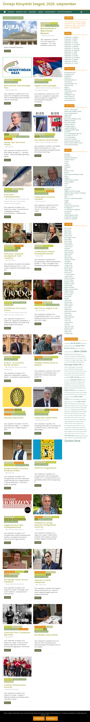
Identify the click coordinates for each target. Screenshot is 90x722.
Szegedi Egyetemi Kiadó (71, 215)
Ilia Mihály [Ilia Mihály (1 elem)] (72, 388)
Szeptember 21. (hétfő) (70, 52)
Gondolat (67, 165)
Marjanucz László (69, 283)
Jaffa (26, 571)
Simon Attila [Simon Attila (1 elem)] (81, 417)
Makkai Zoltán (25, 199)
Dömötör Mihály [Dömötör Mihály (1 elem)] (68, 369)
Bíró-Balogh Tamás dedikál (46, 635)
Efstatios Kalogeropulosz (20, 312)
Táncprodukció (8, 305)
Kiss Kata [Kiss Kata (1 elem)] (84, 388)
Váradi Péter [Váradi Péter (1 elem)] (70, 437)
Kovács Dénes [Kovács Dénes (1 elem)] (76, 394)
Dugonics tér (54, 23)
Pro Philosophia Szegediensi (72, 209)
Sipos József (67, 307)
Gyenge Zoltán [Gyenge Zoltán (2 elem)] (76, 380)
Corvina (66, 161)
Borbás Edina (68, 241)
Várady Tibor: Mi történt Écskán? (14, 143)
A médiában (32, 12)
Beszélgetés (38, 246)
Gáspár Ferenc (68, 254)
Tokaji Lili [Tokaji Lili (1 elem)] (66, 433)
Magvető (66, 189)
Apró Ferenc (38, 302)
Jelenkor (66, 172)
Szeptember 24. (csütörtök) (72, 57)
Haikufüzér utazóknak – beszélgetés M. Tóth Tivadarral (14, 256)
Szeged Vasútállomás (70, 128)
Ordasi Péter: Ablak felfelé (45, 417)
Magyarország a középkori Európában (75, 193)
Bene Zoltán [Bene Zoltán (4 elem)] (80, 351)
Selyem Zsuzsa (68, 304)
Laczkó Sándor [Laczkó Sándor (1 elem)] (83, 399)
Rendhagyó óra (68, 94)
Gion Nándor (47, 142)
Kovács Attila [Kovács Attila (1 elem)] (70, 394)
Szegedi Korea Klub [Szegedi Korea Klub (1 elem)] (79, 421)
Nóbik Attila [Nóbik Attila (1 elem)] (84, 407)
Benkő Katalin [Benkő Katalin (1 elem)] (67, 354)
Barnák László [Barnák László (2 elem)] (69, 348)
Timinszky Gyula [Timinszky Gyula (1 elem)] (83, 431)
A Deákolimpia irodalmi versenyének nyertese (44, 252)
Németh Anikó (10, 473)
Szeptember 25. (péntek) (71, 59)
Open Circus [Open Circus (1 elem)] (67, 409)
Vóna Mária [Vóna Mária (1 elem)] (76, 437)
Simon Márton (68, 306)
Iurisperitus (18, 410)
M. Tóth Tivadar (19, 246)
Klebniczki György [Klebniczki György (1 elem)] (78, 390)
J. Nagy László (68, 265)
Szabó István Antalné (70, 311)
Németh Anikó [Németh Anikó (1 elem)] (77, 407)
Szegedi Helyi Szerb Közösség (45, 88)
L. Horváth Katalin (69, 274)
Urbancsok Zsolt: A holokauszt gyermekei (17, 633)
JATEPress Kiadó (39, 189)
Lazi (36, 359)
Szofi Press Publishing (70, 219)
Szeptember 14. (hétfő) (70, 39)
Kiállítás (66, 89)
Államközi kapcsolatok (13, 417)
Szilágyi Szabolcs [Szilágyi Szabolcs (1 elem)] (68, 429)
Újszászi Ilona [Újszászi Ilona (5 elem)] (72, 440)
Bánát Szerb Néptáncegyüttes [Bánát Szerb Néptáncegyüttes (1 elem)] (78, 356)
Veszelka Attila (68, 333)
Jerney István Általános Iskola (72, 119)
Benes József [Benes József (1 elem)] (71, 351)
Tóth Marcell (10, 637)
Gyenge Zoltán (68, 258)
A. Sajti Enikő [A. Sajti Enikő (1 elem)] (67, 343)
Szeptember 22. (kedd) (70, 54)
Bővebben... (51, 718)
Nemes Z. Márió (69, 293)
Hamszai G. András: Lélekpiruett (42, 581)
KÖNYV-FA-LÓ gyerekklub (45, 468)
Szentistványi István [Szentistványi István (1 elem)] (75, 427)
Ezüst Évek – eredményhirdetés (12, 195)
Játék (42, 25)
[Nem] (88, 716)
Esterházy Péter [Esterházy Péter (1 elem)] (78, 371)
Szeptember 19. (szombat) (71, 48)
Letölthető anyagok (64, 12)
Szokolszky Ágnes (69, 317)
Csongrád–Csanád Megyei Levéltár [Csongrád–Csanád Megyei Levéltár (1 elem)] (79, 360)
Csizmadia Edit (41, 310)
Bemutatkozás (45, 23)
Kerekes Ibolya (68, 271)
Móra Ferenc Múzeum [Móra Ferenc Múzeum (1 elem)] (78, 405)
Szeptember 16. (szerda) (71, 43)
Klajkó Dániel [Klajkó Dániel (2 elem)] (69, 390)
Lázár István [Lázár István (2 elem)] (81, 401)
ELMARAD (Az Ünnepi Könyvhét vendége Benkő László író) (45, 525)
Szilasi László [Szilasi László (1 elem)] (83, 427)
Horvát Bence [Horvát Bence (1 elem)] (74, 384)
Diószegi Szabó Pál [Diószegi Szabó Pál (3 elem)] (72, 364)
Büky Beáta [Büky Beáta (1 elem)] (66, 358)
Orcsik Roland (68, 295)
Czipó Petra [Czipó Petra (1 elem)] (67, 362)
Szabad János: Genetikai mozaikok (44, 198)
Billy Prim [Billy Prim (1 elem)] (80, 354)
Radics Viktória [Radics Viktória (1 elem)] (70, 413)
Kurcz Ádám (54, 142)
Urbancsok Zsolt (23, 629)
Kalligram (67, 178)
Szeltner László (19, 315)
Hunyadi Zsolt (68, 263)
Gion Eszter (40, 142)
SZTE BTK (67, 132)
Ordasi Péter (54, 410)
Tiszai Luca (67, 320)
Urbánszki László (69, 328)
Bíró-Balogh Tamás (10, 571)
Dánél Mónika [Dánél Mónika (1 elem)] (79, 367)
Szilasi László (68, 315)
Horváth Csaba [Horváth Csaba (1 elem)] (80, 384)
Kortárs (66, 183)
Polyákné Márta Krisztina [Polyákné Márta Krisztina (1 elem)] (76, 411)
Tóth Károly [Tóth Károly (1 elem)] (82, 433)
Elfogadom (39, 718)
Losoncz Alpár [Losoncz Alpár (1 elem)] (73, 401)
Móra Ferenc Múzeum (49, 35)
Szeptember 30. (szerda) (71, 63)
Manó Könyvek (68, 195)
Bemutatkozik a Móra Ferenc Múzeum (48, 31)
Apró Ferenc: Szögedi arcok (45, 308)
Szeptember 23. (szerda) (71, 56)
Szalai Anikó (8, 414)
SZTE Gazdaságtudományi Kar (73, 133)
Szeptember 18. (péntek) (52, 25)
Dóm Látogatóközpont (71, 113)
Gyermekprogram (39, 462)
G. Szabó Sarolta (11, 260)
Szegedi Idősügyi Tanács (10, 201)
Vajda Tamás (68, 330)
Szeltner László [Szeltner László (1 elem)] (81, 425)
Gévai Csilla (67, 256)
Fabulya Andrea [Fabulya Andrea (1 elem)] (74, 373)
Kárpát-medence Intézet (71, 180)
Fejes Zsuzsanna (9, 410)
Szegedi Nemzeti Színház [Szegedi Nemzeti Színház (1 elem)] (70, 423)
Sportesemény (68, 96)
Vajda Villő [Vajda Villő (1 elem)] (82, 435)
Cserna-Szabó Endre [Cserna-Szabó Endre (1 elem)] (81, 358)
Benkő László (38, 357)
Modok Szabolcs (69, 291)
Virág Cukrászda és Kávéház (72, 141)
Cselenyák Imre (68, 245)
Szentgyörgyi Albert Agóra (41, 412)
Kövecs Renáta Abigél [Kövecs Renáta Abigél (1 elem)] (74, 399)
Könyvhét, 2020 (21, 12)
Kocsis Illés (18, 199)
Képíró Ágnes (68, 269)
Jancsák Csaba (68, 267)
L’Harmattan (67, 187)
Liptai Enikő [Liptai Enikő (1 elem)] (67, 401)
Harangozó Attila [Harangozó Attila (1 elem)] (74, 382)
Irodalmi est (67, 85)
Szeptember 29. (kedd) (70, 61)
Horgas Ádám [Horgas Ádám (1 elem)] (67, 384)
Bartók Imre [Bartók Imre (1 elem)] (77, 348)
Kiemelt (7, 574)
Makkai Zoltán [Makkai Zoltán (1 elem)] (67, 403)
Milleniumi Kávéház (69, 120)
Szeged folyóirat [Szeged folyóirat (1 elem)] (82, 419)
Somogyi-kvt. (8, 519)
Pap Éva (66, 298)
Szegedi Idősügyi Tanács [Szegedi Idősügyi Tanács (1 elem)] (69, 421)
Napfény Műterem (49, 134)
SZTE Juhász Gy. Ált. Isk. (71, 135)
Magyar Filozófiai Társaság (72, 191)
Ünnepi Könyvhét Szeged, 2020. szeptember (39, 3)
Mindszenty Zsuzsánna (43, 420)
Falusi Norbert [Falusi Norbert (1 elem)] (82, 373)
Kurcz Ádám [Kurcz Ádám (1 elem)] (71, 396)
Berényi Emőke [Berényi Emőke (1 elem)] (74, 354)
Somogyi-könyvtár (47, 246)
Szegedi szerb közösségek (45, 85)
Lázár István (41, 529)
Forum (6, 134)
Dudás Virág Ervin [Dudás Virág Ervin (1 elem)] (72, 367)
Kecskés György (11, 199)
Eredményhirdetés (17, 189)
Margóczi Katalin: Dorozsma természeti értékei (16, 469)
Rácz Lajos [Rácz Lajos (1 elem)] (66, 415)
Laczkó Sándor (68, 276)
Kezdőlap (11, 12)
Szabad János (50, 191)
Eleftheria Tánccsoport (9, 315)
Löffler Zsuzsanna (69, 278)
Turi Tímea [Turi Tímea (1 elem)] (76, 433)
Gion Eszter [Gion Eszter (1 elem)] (82, 377)
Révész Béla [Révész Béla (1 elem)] (79, 415)
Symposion (67, 213)
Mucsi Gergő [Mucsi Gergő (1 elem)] (70, 405)
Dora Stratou (10, 312)
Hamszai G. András (40, 572)
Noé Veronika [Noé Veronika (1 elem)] (71, 407)
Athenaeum (67, 156)
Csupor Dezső (68, 247)
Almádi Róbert (11, 367)
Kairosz (66, 176)
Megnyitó (67, 93)
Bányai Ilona (67, 232)
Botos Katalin (68, 243)
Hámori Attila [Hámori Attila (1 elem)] (67, 386)
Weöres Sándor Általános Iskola (73, 143)
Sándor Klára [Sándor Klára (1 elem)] (76, 431)
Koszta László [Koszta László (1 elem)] (78, 392)
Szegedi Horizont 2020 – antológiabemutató (14, 526)
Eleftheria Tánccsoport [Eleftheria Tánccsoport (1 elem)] (69, 371)
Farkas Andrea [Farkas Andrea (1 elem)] (67, 375)
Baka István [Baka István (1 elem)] (72, 346)
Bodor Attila (67, 239)
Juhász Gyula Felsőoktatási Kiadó (73, 174)
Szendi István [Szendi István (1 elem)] (67, 427)
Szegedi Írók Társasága (19, 519)
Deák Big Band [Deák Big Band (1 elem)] (73, 362)
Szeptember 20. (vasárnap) (72, 50)
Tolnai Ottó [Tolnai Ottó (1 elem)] (71, 433)
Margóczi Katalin (19, 462)
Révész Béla (10, 147)
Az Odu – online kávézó (71, 109)
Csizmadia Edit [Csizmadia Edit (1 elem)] (67, 360)
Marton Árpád (68, 285)
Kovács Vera (67, 272)
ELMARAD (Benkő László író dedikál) (46, 364)
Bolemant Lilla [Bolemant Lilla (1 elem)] (67, 356)
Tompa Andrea (68, 322)
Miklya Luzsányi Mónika (71, 289)
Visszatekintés (50, 12)
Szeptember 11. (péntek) (71, 37)
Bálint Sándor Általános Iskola (72, 111)
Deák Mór (67, 248)
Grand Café (67, 117)
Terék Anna (67, 319)
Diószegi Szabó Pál (18, 529)
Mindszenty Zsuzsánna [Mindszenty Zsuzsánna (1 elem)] (76, 403)
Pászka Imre (67, 300)
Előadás (66, 78)
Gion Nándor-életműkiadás (46, 140)
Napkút (37, 136)
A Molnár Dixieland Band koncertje (14, 686)
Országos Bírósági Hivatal (71, 206)
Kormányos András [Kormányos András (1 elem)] (70, 392)
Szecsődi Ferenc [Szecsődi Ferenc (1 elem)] (74, 419)
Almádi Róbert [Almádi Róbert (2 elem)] (75, 343)
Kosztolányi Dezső (11, 584)
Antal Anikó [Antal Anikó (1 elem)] (84, 343)
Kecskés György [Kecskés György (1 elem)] (77, 388)
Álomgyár (67, 154)
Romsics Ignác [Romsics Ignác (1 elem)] (82, 413)
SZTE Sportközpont (69, 137)
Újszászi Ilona (20, 584)
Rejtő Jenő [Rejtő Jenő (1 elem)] (76, 413)
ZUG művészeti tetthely (71, 144)
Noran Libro (67, 204)
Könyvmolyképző (69, 182)
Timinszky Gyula (42, 201)
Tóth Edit (67, 324)
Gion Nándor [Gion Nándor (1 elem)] (67, 380)
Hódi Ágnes (67, 261)
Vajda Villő (40, 256)
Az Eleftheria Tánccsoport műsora (15, 309)
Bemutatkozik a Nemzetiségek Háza (17, 86)
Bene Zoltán (10, 529)
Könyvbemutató (14, 134)
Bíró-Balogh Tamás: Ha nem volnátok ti (16, 580)
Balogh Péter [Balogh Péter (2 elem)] (80, 346)
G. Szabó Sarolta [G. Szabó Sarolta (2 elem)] (73, 377)
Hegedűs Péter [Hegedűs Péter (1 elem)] (81, 382)
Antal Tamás (68, 228)
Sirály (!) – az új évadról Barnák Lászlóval (14, 364)
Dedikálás (46, 357)
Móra (65, 196)
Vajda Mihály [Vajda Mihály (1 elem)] (77, 435)
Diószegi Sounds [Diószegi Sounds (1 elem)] (80, 362)
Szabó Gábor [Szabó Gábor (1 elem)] (67, 419)
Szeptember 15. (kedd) (70, 41)
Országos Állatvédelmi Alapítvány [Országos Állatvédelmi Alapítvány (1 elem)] (77, 409)
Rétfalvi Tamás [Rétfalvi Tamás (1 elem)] (72, 415)
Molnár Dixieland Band (13, 689)
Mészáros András (69, 287)
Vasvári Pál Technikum (70, 139)
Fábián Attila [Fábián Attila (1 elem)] (80, 375)
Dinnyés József (68, 250)
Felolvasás (67, 82)
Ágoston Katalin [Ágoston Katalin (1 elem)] (82, 437)
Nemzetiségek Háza (12, 90)
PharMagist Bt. (68, 208)
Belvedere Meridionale (70, 158)
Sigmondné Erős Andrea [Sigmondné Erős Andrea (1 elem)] (72, 417)
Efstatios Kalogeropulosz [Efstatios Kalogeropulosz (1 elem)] (77, 369)
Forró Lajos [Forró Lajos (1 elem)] (73, 375)
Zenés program (9, 681)
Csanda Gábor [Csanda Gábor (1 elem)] (73, 358)
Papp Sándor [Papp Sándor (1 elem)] (67, 411)
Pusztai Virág (68, 302)
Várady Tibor (8, 139)
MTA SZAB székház (9, 136)
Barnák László (18, 367)
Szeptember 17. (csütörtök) (72, 44)
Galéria (40, 12)
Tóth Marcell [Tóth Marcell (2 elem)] (69, 435)
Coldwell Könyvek (69, 159)
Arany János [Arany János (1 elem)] (67, 346)
